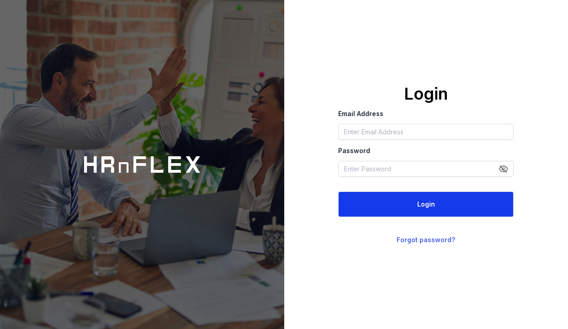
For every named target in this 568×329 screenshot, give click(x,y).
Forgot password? (426, 240)
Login (426, 204)
